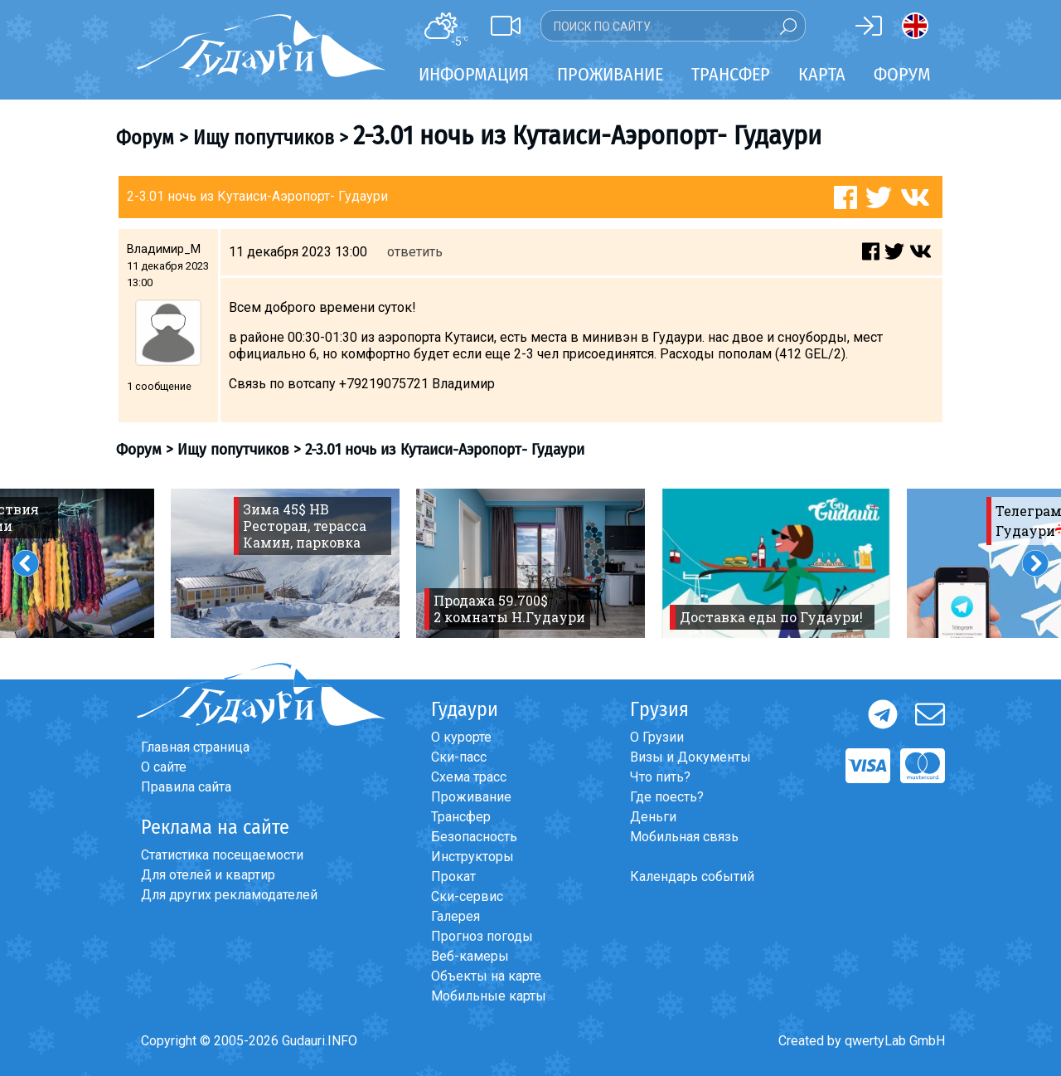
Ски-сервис (467, 896)
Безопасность (474, 837)
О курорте (461, 737)
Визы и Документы (690, 757)
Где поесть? (667, 797)
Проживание (471, 797)
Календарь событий (692, 876)
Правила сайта (186, 787)
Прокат (453, 876)
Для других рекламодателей (229, 895)
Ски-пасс (459, 757)
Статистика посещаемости (222, 855)
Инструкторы (472, 856)
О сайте (164, 767)
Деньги (653, 817)
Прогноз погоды (482, 936)
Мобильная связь (684, 837)
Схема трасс (468, 777)
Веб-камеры (470, 956)
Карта (821, 74)
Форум (902, 74)
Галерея (455, 916)
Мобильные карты (488, 996)
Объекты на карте (486, 976)
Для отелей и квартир (208, 875)
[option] (285, 563)
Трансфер (461, 817)
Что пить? (660, 777)
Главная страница (195, 747)
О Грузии (657, 737)
